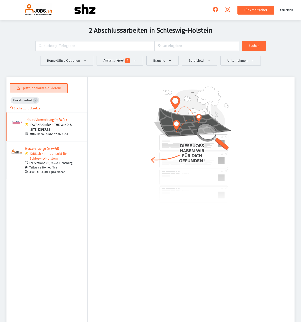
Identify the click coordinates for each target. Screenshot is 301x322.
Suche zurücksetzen (26, 108)
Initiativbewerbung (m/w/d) (46, 120)
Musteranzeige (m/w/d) (42, 149)
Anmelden (286, 10)
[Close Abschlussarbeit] (35, 100)
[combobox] (94, 46)
